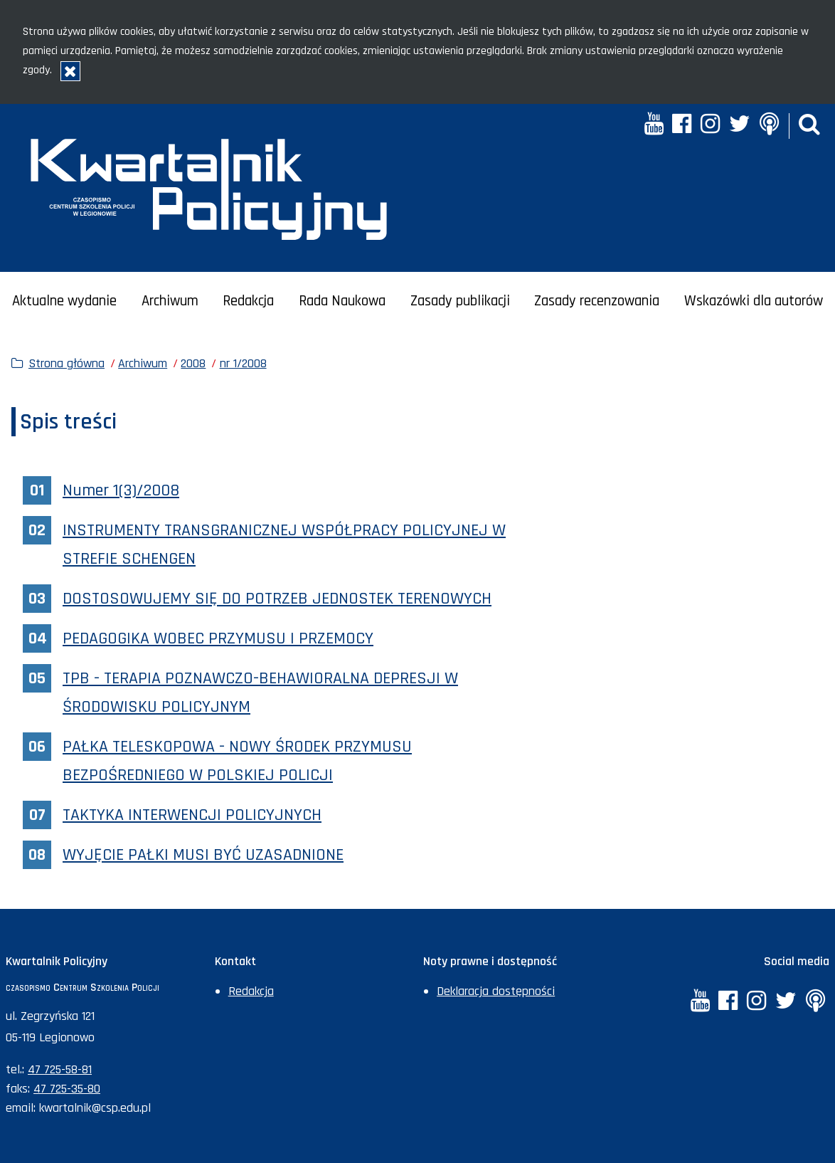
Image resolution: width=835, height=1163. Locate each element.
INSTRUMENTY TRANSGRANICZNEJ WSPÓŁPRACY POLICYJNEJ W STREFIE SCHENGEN (284, 544)
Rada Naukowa (342, 301)
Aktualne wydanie (64, 301)
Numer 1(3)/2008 (121, 490)
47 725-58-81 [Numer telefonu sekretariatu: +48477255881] (60, 1069)
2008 (193, 363)
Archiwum (170, 301)
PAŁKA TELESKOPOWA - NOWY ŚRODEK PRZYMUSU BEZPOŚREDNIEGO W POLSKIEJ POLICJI (237, 761)
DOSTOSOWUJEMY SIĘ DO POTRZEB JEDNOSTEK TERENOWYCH (277, 598)
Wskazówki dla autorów (753, 301)
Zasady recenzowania (596, 301)
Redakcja (248, 301)
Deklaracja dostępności (496, 991)
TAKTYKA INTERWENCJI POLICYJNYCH (192, 815)
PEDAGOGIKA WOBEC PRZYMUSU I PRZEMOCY (218, 638)
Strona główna (66, 363)
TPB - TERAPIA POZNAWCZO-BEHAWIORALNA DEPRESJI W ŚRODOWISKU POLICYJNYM (260, 692)
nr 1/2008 (243, 363)
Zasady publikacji (460, 301)
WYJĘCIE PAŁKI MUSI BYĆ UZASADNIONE (203, 854)
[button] (809, 125)
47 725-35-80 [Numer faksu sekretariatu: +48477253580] (66, 1088)
